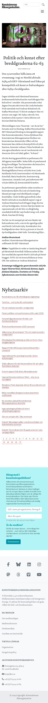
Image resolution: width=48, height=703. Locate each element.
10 (34, 439)
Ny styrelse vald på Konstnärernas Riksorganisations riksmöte (16, 402)
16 (16, 442)
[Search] (32, 4)
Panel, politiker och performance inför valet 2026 (23, 313)
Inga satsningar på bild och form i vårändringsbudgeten (16, 410)
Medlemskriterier (9, 623)
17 (20, 442)
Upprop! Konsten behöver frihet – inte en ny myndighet (20, 378)
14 (8, 442)
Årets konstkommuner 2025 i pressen (18, 326)
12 (41, 439)
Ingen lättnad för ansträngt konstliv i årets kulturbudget (20, 357)
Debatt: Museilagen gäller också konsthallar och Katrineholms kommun (22, 423)
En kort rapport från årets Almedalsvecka (19, 371)
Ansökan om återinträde (12, 633)
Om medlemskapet (10, 618)
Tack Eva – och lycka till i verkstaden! (17, 302)
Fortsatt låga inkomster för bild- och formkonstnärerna (17, 320)
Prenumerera (13, 541)
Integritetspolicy (9, 652)
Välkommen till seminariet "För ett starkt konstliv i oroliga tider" (23, 333)
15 (12, 442)
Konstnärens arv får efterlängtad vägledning (20, 297)
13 (4, 442)
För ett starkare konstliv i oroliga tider (18, 308)
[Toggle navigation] (42, 11)
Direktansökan (8, 628)
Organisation (7, 647)
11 (37, 439)
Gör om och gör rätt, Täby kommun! (17, 417)
